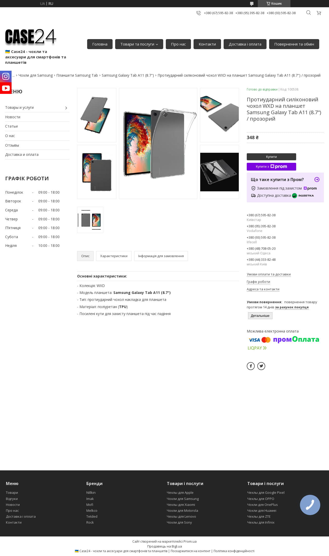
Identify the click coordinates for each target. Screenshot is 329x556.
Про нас (178, 44)
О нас (10, 135)
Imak (90, 498)
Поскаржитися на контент (190, 551)
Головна (99, 44)
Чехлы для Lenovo (181, 516)
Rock (90, 522)
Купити (271, 157)
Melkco (91, 510)
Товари (12, 492)
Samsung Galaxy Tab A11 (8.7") (128, 75)
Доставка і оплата (245, 44)
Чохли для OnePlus (262, 504)
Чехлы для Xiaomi (181, 504)
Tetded (91, 516)
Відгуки (12, 498)
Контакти (207, 44)
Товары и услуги (19, 107)
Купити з (271, 166)
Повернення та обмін (294, 44)
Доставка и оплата (22, 154)
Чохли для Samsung (36, 75)
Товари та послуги (137, 44)
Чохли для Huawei (261, 510)
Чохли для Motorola (182, 510)
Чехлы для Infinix (261, 522)
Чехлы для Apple (180, 492)
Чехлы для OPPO (260, 498)
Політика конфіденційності (234, 551)
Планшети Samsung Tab (77, 75)
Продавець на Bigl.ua (164, 546)
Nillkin (91, 492)
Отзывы (12, 145)
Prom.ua (190, 541)
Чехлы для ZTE (259, 516)
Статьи (11, 126)
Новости (12, 116)
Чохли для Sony (179, 522)
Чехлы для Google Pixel (266, 492)
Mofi (89, 504)
